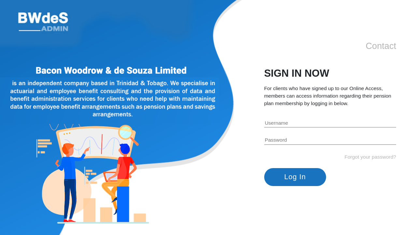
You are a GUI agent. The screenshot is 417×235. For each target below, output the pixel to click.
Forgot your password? (370, 157)
